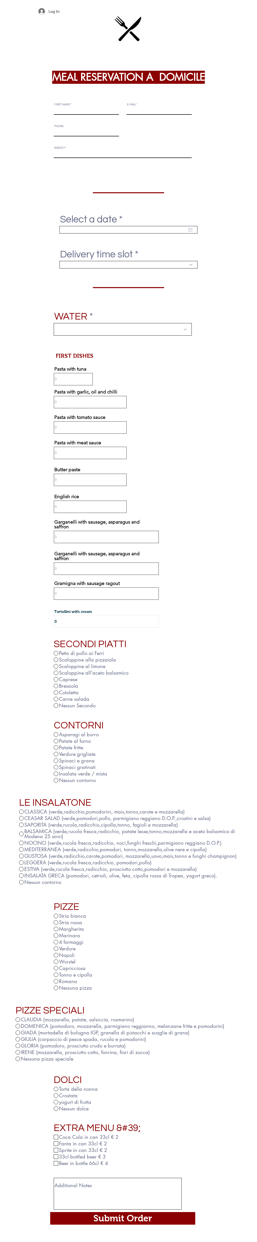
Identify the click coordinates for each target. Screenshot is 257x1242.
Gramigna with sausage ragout (87, 583)
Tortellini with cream (73, 611)
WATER (70, 317)
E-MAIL (131, 104)
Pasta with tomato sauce (79, 417)
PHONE (59, 126)
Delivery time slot (96, 254)
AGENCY (59, 147)
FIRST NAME (62, 104)
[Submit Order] (122, 1218)
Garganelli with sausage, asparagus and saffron (97, 524)
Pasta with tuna (70, 369)
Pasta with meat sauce (77, 442)
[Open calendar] (190, 230)
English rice (66, 496)
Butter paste (67, 469)
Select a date (94, 219)
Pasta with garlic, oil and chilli (85, 392)
